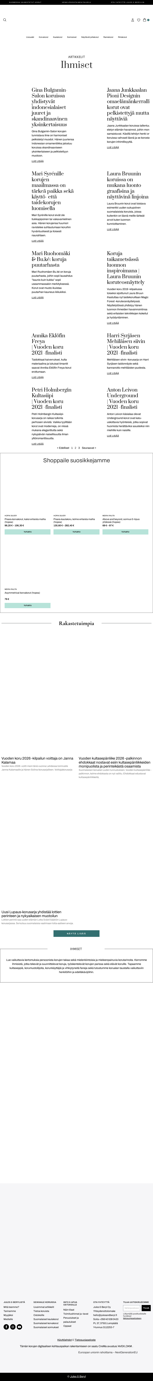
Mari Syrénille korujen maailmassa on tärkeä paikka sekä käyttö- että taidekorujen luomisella (53, 191)
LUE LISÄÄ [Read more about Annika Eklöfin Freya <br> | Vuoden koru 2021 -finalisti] (38, 377)
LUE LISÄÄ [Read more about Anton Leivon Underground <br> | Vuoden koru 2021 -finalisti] (113, 436)
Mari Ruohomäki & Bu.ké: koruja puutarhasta (51, 259)
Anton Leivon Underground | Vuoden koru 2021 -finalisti (123, 399)
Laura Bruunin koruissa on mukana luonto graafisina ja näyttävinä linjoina (128, 185)
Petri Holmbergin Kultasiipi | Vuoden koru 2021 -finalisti (51, 399)
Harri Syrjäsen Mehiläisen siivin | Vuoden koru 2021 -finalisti (126, 344)
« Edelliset (63, 447)
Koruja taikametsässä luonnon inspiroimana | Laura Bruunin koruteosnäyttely (125, 268)
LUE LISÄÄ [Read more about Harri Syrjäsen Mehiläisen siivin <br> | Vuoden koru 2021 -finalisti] (113, 373)
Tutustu (28, 532)
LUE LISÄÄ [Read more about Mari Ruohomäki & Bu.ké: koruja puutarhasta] (38, 297)
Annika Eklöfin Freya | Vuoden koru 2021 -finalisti (48, 344)
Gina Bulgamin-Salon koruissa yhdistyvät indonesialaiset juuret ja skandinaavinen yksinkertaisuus (49, 107)
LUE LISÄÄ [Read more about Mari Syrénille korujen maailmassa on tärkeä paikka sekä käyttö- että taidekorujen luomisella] (38, 241)
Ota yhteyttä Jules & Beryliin (127, 2)
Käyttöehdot (64, 1339)
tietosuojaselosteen (132, 1318)
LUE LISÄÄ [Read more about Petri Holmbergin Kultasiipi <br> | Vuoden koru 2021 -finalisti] (38, 444)
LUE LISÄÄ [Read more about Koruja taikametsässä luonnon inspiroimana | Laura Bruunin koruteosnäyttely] (113, 323)
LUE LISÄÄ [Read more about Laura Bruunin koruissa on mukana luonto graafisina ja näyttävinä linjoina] (113, 229)
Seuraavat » (89, 447)
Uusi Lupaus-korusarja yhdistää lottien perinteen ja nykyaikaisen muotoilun (31, 914)
